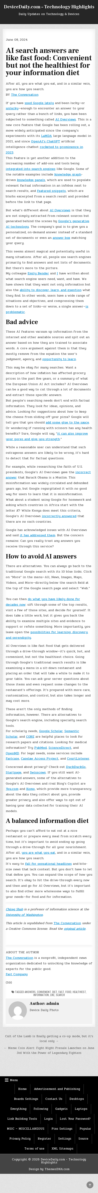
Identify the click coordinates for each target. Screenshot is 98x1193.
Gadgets (61, 1109)
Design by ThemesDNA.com (49, 1169)
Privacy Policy (20, 1138)
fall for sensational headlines (48, 863)
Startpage (13, 772)
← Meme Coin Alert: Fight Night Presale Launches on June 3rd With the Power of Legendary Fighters (49, 1050)
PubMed (40, 747)
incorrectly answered (59, 516)
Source (83, 1138)
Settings (64, 1138)
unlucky (12, 108)
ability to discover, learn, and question (50, 290)
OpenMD (12, 753)
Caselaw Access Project (39, 758)
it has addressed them (37, 535)
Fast (61, 992)
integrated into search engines (30, 168)
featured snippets (51, 190)
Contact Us (53, 1099)
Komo (30, 788)
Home (22, 1089)
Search (60, 995)
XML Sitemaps (62, 1148)
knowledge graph (67, 174)
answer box (61, 237)
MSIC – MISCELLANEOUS (25, 1128)
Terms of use (34, 1148)
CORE (30, 736)
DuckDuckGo (76, 766)
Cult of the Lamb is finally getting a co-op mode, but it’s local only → (49, 1038)
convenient (44, 992)
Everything (18, 1109)
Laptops (81, 1109)
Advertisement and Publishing (57, 1089)
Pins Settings (62, 1128)
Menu (14, 1080)
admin (52, 1003)
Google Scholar (51, 731)
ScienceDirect (60, 747)
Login (48, 1118)
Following (41, 1109)
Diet (54, 992)
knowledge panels (31, 180)
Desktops (76, 1099)
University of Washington (24, 914)
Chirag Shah (14, 909)
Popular (85, 1128)
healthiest (79, 992)
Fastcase (12, 758)
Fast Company (17, 974)
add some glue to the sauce (67, 422)
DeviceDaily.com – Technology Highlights (49, 7)
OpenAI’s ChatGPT (45, 141)
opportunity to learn (59, 359)
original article (75, 928)
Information (41, 995)
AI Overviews (65, 119)
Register (44, 1138)
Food (68, 992)
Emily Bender (38, 273)
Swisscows (38, 772)
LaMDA (46, 135)
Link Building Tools (22, 1118)
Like (52, 995)
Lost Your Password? (75, 1118)
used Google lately (39, 103)
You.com (12, 788)
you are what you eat (38, 852)
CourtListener (78, 758)
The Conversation (24, 94)
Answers (30, 992)
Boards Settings (26, 1099)
